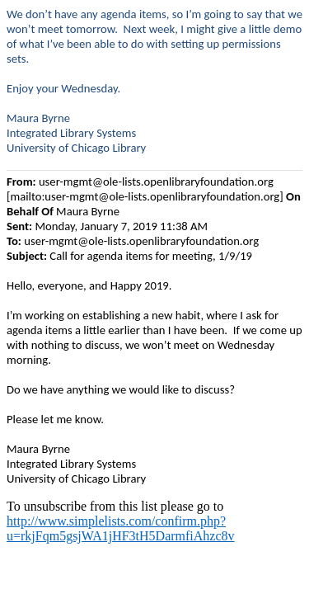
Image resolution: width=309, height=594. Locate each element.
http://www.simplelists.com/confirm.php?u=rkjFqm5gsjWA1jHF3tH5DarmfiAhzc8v (121, 528)
